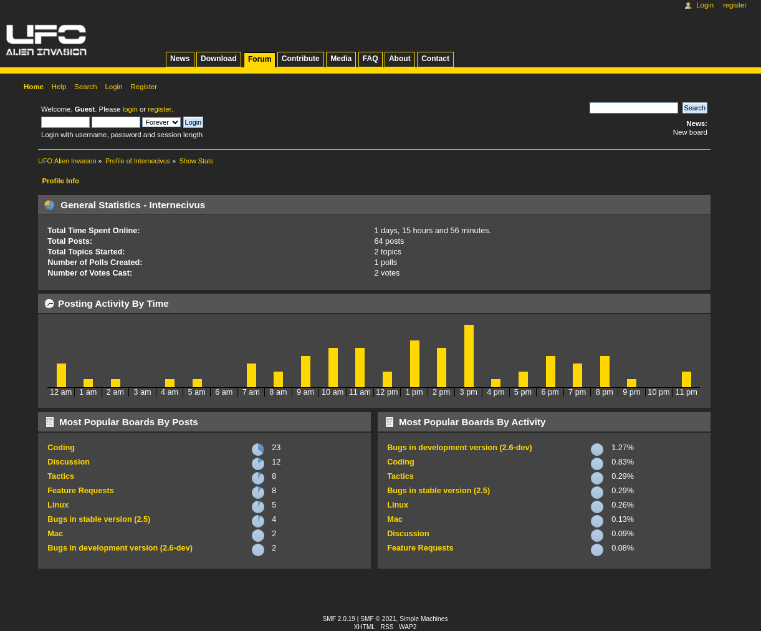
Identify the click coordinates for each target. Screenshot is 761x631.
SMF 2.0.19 (339, 618)
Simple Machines (424, 618)
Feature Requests (80, 490)
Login (705, 5)
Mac (55, 533)
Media (341, 58)
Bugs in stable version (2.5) (98, 519)
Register (735, 5)
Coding (61, 447)
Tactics (60, 476)
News (179, 58)
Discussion (68, 462)
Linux (58, 505)
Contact (435, 58)
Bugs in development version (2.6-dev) (120, 548)
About (400, 58)
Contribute (301, 58)
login (130, 109)
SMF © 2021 (378, 618)
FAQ (370, 58)
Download (219, 58)
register (159, 109)
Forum (259, 59)
